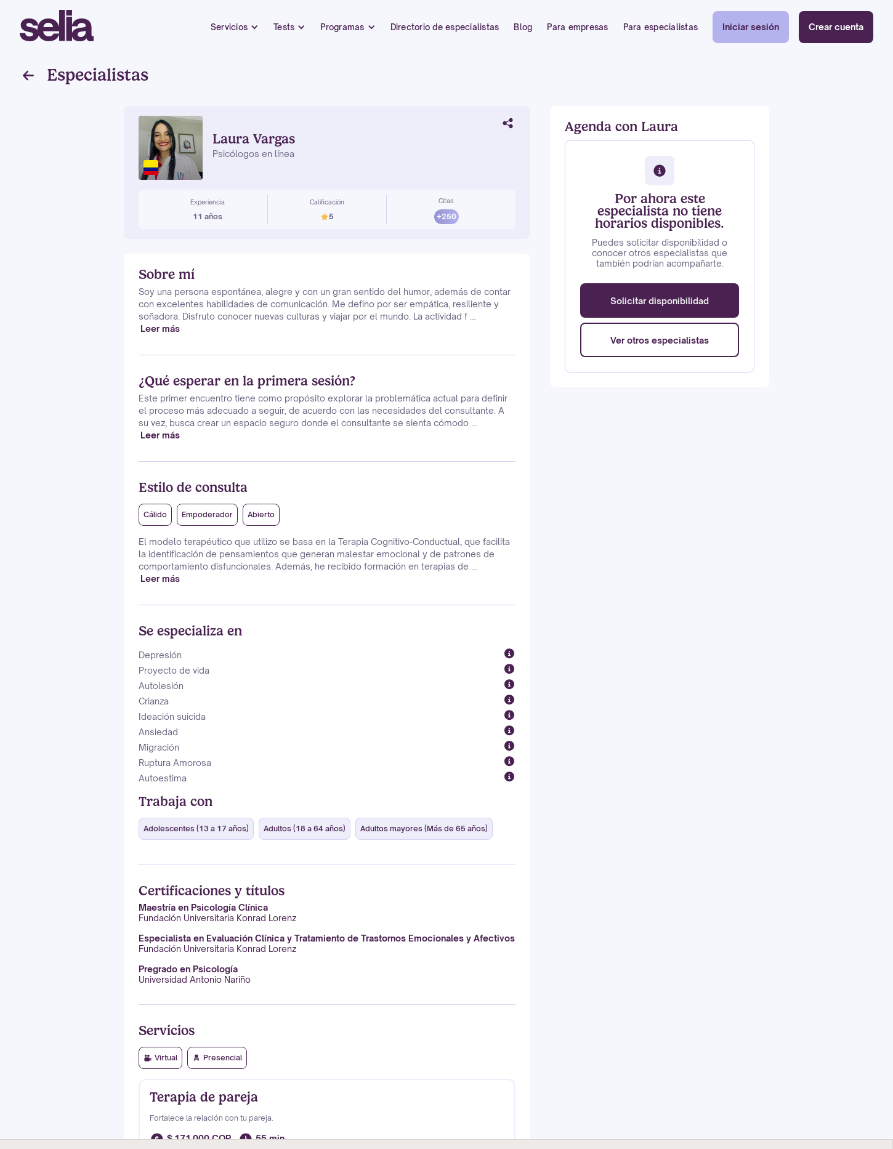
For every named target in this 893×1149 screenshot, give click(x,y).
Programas (342, 27)
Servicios (229, 27)
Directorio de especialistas (444, 27)
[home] (57, 27)
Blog (523, 27)
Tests (283, 27)
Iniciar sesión (750, 27)
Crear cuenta (836, 27)
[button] (235, 27)
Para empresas (577, 27)
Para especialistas (660, 27)
